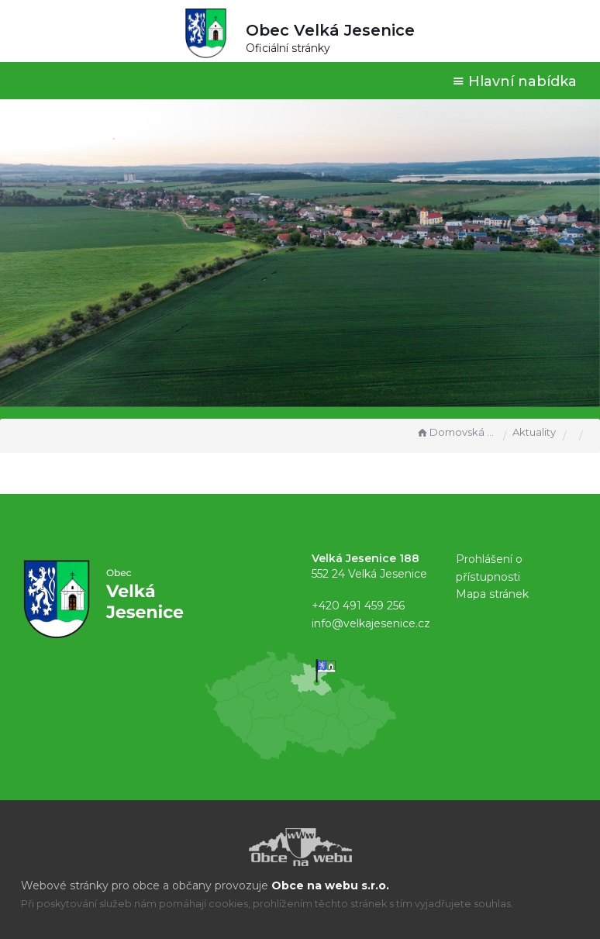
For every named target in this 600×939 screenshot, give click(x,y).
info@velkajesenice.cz (371, 623)
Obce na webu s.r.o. (330, 885)
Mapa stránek (492, 594)
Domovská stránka (456, 432)
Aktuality (534, 432)
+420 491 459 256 (358, 606)
